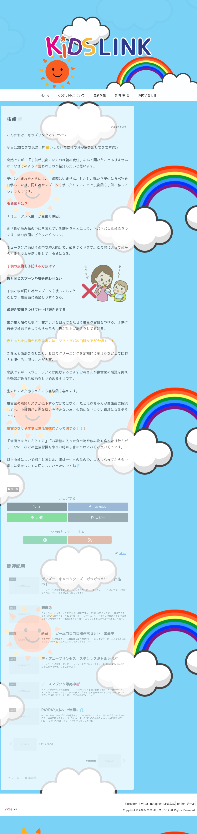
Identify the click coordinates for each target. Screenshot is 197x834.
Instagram (146, 822)
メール (189, 822)
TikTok (176, 822)
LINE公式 (162, 822)
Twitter (131, 822)
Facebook (116, 822)
